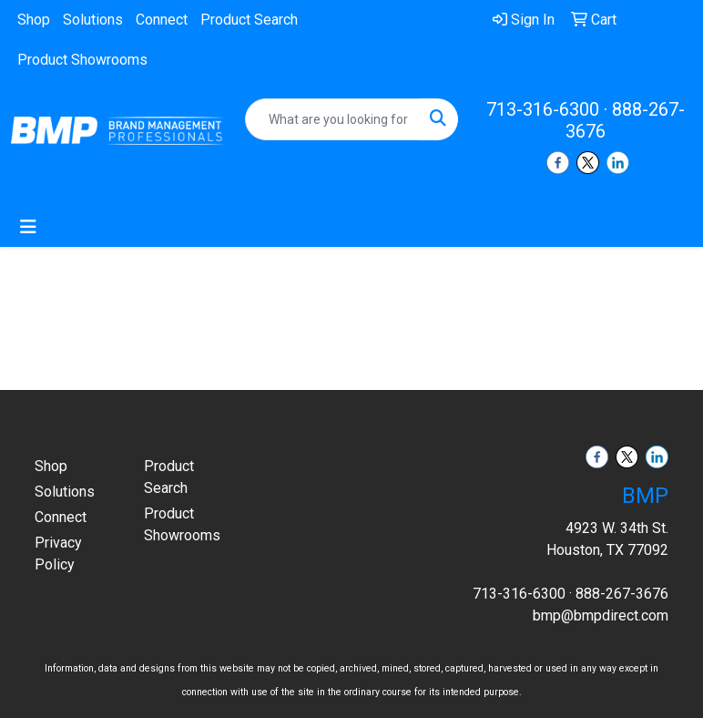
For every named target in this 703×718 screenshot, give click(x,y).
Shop (33, 19)
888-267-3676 (622, 593)
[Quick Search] (332, 119)
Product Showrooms (82, 59)
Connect (162, 19)
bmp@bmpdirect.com (600, 615)
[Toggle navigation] (28, 227)
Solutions (93, 19)
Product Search (249, 19)
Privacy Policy (58, 553)
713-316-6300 (542, 109)
